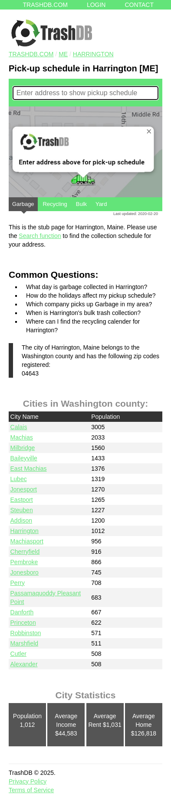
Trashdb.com (45, 4)
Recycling (55, 204)
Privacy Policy (27, 781)
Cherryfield (25, 551)
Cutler (18, 653)
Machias (21, 437)
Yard (101, 204)
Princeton (23, 622)
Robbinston (25, 633)
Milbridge (22, 447)
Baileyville (23, 458)
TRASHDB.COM (31, 54)
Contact (139, 4)
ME (63, 54)
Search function (40, 235)
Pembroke (24, 562)
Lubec (18, 478)
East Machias (28, 468)
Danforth (22, 612)
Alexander (24, 664)
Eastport (21, 499)
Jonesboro (24, 572)
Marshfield (24, 643)
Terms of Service (31, 790)
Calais (18, 427)
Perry (17, 582)
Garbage (23, 206)
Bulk (81, 204)
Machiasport (26, 541)
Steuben (21, 510)
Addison (21, 520)
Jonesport (23, 489)
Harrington (93, 54)
